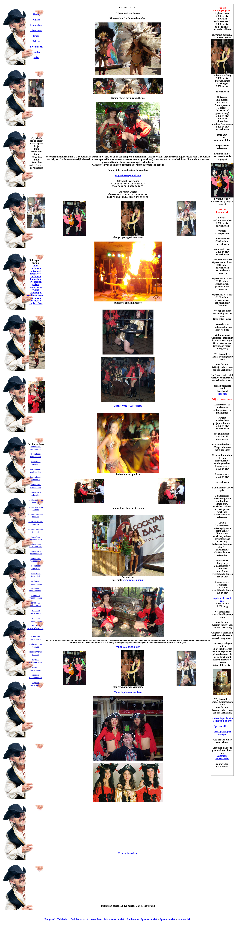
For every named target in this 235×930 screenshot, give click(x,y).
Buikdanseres (78, 919)
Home (36, 14)
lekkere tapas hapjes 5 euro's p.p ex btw (222, 719)
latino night (36, 292)
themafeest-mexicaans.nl (35, 560)
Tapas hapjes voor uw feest (128, 692)
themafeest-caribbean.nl (35, 448)
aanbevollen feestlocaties (222, 765)
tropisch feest (36, 303)
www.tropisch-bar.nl (133, 580)
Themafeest (36, 30)
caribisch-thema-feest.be (35, 515)
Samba (36, 52)
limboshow (35, 279)
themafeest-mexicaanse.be (35, 538)
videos (36, 290)
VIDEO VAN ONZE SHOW (128, 406)
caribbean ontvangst (36, 269)
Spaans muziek (168, 919)
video (36, 57)
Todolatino (62, 919)
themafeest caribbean (35, 275)
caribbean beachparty (35, 299)
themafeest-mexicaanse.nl (35, 545)
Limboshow (36, 25)
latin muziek (183, 919)
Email (36, 36)
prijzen (35, 284)
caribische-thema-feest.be (35, 501)
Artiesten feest (94, 919)
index (35, 265)
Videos (36, 19)
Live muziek (36, 46)
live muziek (36, 281)
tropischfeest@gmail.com (128, 175)
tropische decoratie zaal (222, 599)
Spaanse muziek (148, 919)
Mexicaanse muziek (114, 919)
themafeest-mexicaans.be (36, 552)
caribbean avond (35, 295)
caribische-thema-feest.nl (35, 508)
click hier (222, 394)
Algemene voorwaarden (222, 757)
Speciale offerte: (222, 726)
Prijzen (36, 41)
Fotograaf (50, 919)
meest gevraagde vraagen (222, 733)
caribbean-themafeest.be (36, 597)
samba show (35, 287)
